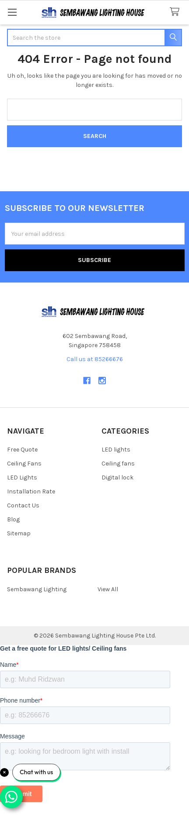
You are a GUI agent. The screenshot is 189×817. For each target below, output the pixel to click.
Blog (13, 519)
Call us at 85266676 (94, 359)
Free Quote (22, 449)
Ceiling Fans (24, 463)
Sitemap (19, 533)
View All (108, 589)
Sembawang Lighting (36, 589)
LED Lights (22, 477)
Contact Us (23, 505)
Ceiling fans (118, 463)
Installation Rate (31, 491)
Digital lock (117, 477)
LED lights (116, 449)
